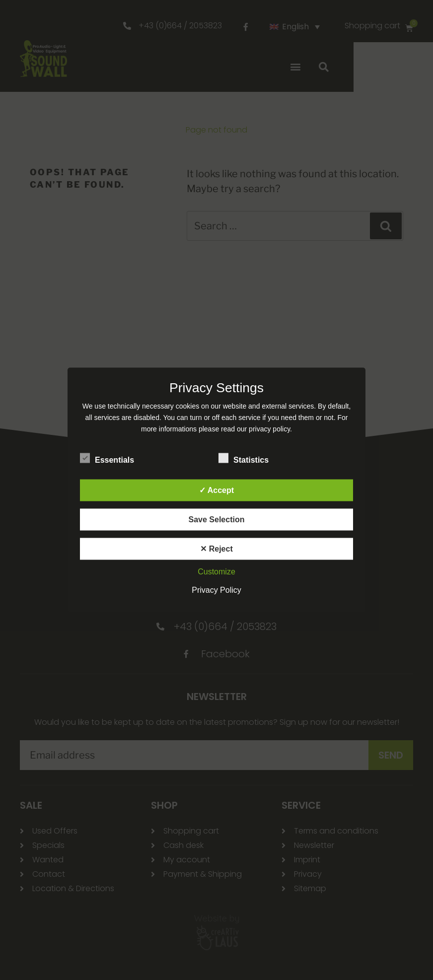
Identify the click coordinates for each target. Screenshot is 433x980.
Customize (216, 571)
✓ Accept (216, 490)
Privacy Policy (216, 590)
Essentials (107, 458)
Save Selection (217, 519)
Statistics (243, 458)
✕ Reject (216, 549)
